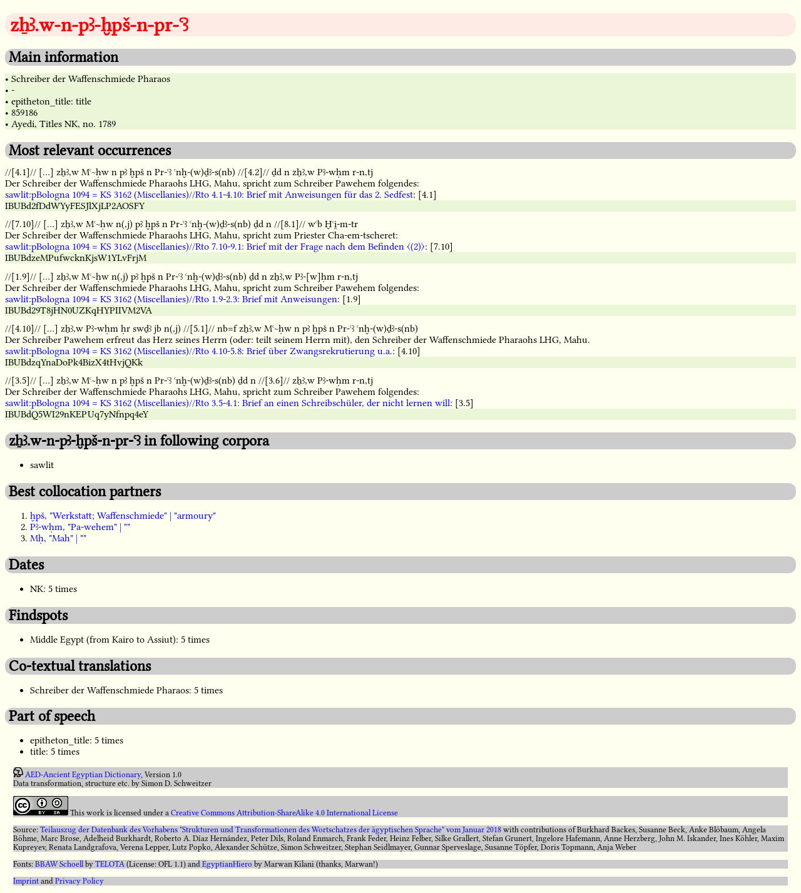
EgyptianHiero (227, 864)
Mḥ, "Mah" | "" (58, 538)
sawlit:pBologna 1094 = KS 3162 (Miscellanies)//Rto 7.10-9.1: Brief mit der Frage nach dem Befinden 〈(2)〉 (215, 246)
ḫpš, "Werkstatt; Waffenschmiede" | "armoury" (123, 515)
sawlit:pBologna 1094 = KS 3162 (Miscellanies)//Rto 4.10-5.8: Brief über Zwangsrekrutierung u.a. (198, 351)
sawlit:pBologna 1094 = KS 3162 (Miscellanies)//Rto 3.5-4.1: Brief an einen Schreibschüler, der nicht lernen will (227, 403)
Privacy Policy (79, 881)
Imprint (26, 881)
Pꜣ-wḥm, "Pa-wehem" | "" (80, 527)
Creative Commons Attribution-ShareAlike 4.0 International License (284, 813)
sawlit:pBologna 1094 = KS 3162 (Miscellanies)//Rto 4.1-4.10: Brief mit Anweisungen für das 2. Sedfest (209, 194)
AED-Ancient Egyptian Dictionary (83, 774)
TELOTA (110, 864)
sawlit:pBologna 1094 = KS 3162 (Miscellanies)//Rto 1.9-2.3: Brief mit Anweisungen (171, 299)
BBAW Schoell (59, 864)
